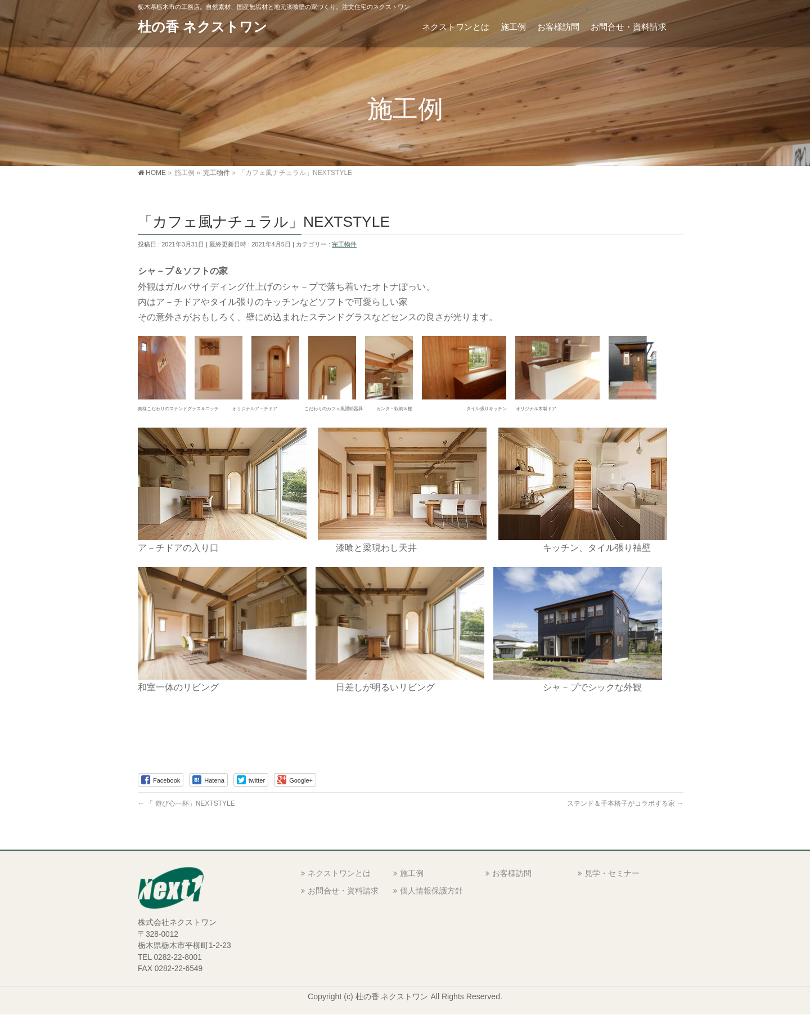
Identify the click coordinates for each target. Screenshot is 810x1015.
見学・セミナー (612, 873)
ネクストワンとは (339, 873)
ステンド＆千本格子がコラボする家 (625, 803)
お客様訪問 (512, 873)
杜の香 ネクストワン (202, 26)
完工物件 (344, 244)
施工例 (412, 873)
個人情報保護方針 (431, 890)
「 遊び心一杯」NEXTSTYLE (186, 803)
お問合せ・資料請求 (343, 890)
